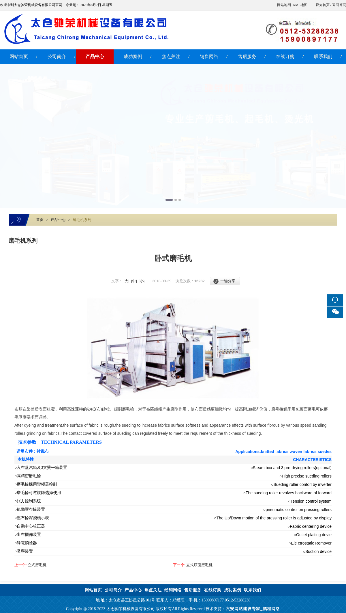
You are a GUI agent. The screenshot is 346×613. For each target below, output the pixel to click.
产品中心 (95, 56)
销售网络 (209, 56)
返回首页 (339, 5)
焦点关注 (171, 56)
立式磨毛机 (30, 565)
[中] (134, 281)
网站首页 (19, 56)
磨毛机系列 (82, 220)
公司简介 (57, 56)
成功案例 (133, 56)
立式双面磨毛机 (193, 565)
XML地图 (300, 5)
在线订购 (285, 56)
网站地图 (284, 5)
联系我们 (323, 56)
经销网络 (173, 590)
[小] (141, 281)
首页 (40, 220)
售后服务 (247, 56)
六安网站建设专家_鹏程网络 (253, 609)
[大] (126, 281)
